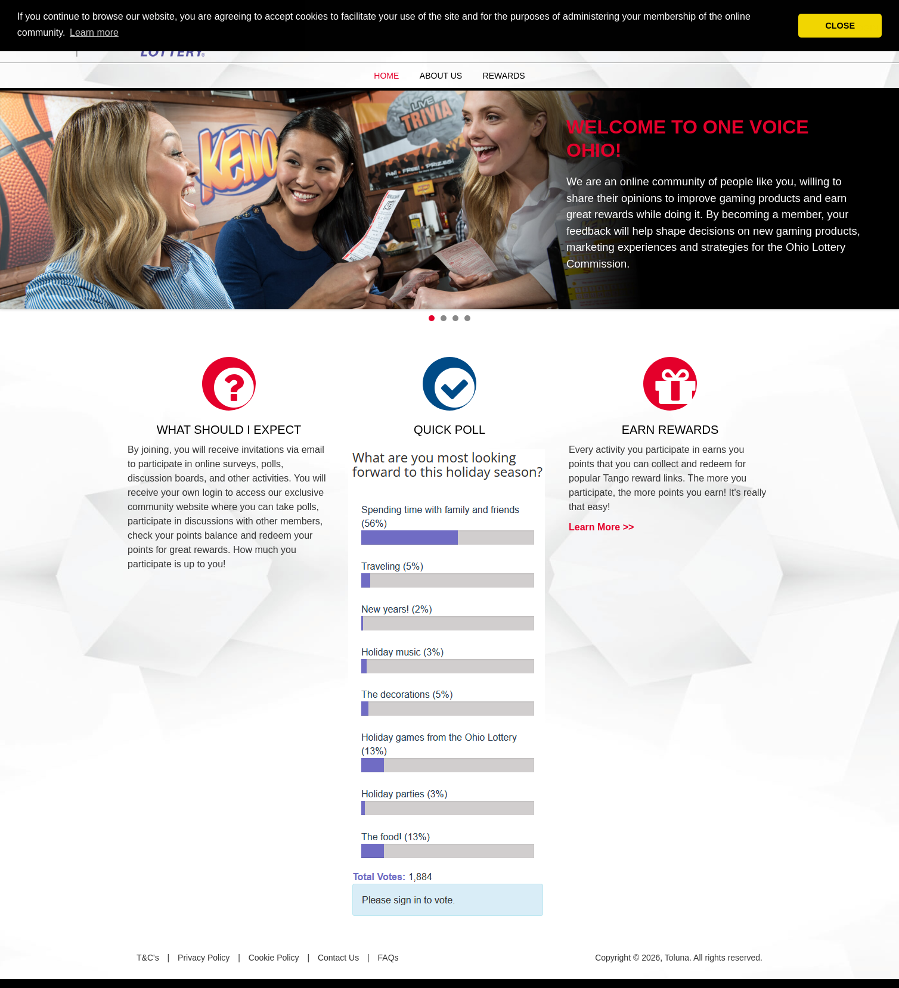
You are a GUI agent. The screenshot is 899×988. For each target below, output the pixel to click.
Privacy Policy (204, 957)
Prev (15, 197)
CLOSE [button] (840, 25)
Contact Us (338, 957)
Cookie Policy (274, 957)
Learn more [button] (94, 32)
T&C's (148, 957)
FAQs (388, 957)
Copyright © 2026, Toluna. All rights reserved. (678, 957)
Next (883, 197)
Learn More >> (601, 527)
